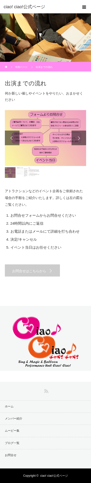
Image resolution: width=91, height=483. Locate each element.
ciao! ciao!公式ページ (54, 475)
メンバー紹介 (13, 418)
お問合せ (11, 455)
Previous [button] (12, 138)
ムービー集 (12, 430)
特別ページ (21, 67)
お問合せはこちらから (29, 271)
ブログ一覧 (12, 443)
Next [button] (79, 138)
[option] (45, 138)
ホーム (9, 406)
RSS (45, 390)
